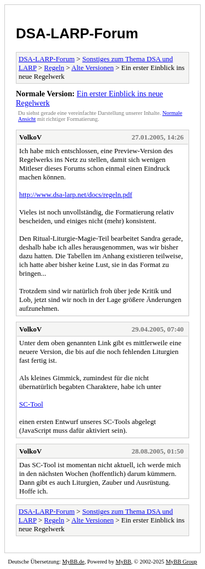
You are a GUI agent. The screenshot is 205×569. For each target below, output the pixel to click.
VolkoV (30, 137)
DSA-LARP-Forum (77, 33)
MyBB (123, 562)
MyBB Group (181, 562)
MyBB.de (73, 562)
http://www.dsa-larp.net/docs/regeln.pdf (75, 194)
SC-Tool (31, 404)
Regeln (54, 67)
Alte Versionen (93, 67)
